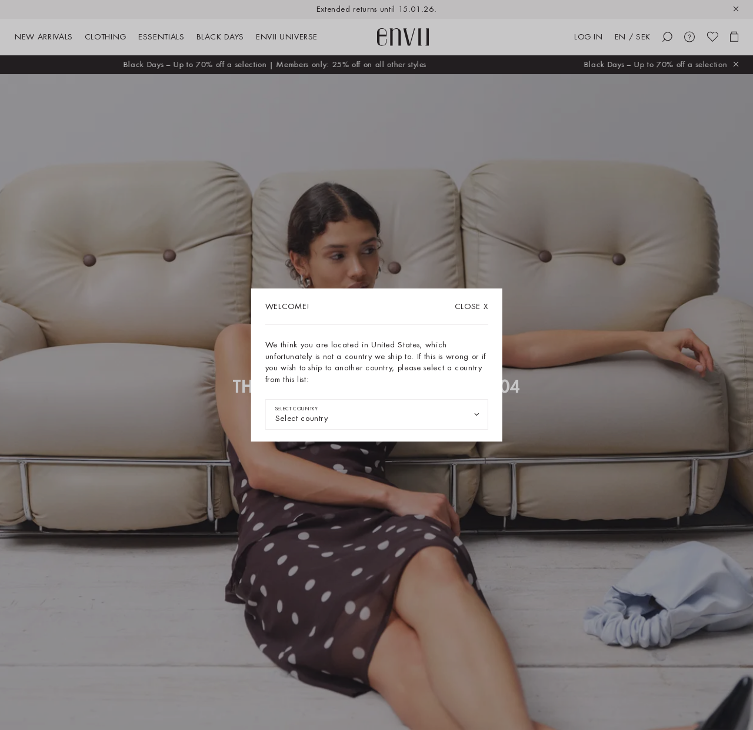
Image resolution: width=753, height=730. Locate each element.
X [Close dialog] (471, 306)
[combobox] (376, 414)
